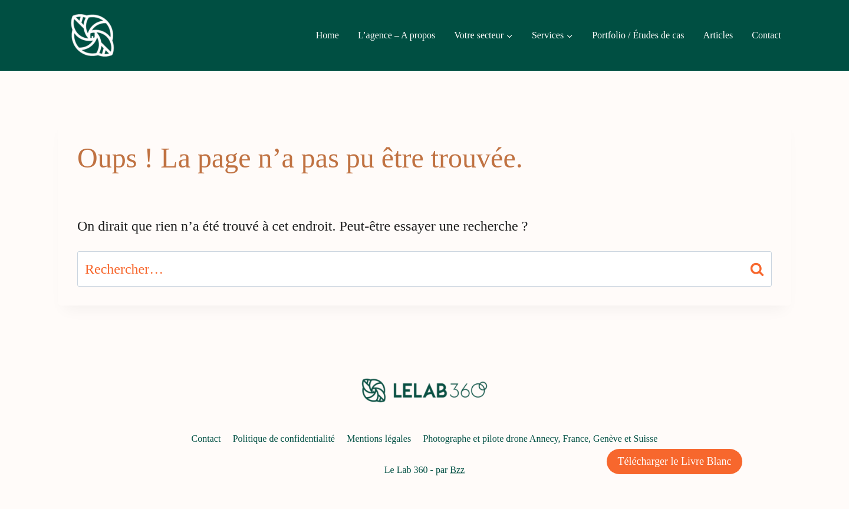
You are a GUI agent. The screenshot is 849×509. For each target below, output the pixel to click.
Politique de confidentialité (284, 439)
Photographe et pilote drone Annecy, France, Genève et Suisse (540, 439)
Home (327, 35)
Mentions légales (379, 439)
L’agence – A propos (396, 35)
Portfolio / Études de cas (638, 35)
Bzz (457, 470)
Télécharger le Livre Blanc (674, 461)
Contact (766, 35)
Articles (718, 35)
